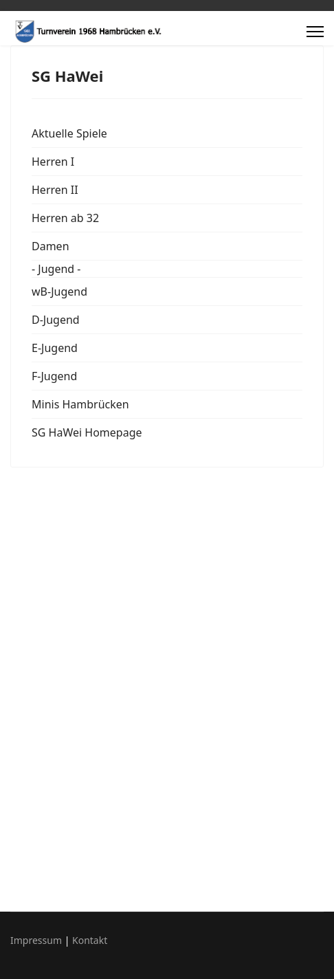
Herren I (53, 161)
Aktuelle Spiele (69, 133)
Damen (50, 246)
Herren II (55, 189)
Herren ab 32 (65, 218)
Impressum (36, 940)
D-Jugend (56, 319)
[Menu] (315, 31)
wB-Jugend (59, 291)
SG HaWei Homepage (87, 432)
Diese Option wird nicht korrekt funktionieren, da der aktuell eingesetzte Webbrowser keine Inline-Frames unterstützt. (167, 687)
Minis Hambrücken (80, 404)
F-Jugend (54, 376)
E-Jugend (55, 347)
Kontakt (89, 940)
